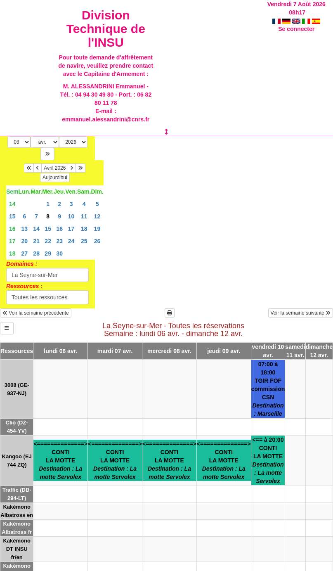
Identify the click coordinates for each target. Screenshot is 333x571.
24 (71, 241)
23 (59, 241)
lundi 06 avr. (60, 351)
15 (12, 216)
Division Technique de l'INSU (105, 28)
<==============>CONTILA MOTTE (60, 460)
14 (12, 204)
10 (71, 216)
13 (24, 228)
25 (84, 241)
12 (97, 216)
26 (97, 241)
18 (84, 228)
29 (48, 253)
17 (71, 228)
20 (24, 241)
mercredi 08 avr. (169, 351)
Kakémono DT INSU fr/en (16, 549)
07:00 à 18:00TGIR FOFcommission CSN (268, 389)
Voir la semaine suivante (301, 313)
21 (36, 241)
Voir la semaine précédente (35, 313)
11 (84, 216)
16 (12, 228)
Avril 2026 (55, 168)
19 (97, 228)
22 (48, 241)
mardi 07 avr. (115, 351)
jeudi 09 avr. (223, 351)
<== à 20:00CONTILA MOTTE (267, 460)
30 (59, 253)
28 (36, 253)
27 (24, 253)
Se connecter (296, 20)
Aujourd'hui (55, 177)
